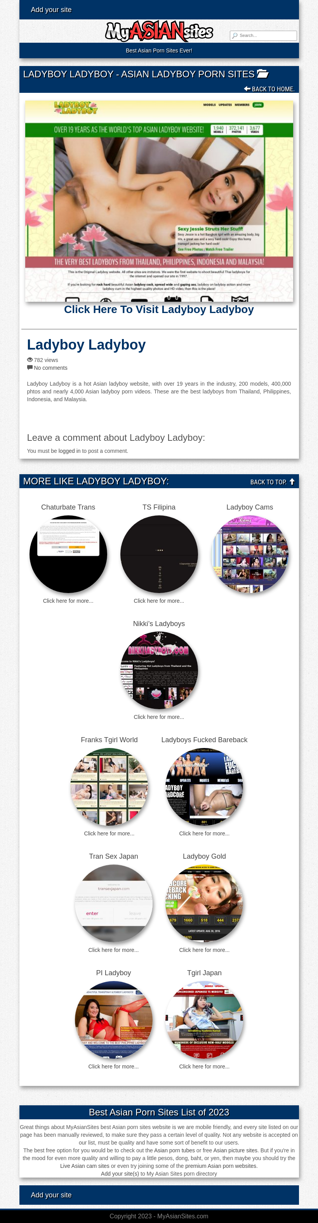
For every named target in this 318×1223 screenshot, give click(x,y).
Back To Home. (269, 89)
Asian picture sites (235, 1150)
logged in (70, 451)
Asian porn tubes (174, 1150)
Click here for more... (68, 601)
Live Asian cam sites (84, 1166)
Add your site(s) (120, 1174)
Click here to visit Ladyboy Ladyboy (159, 309)
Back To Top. (272, 482)
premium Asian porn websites (220, 1166)
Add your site (51, 10)
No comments (50, 368)
